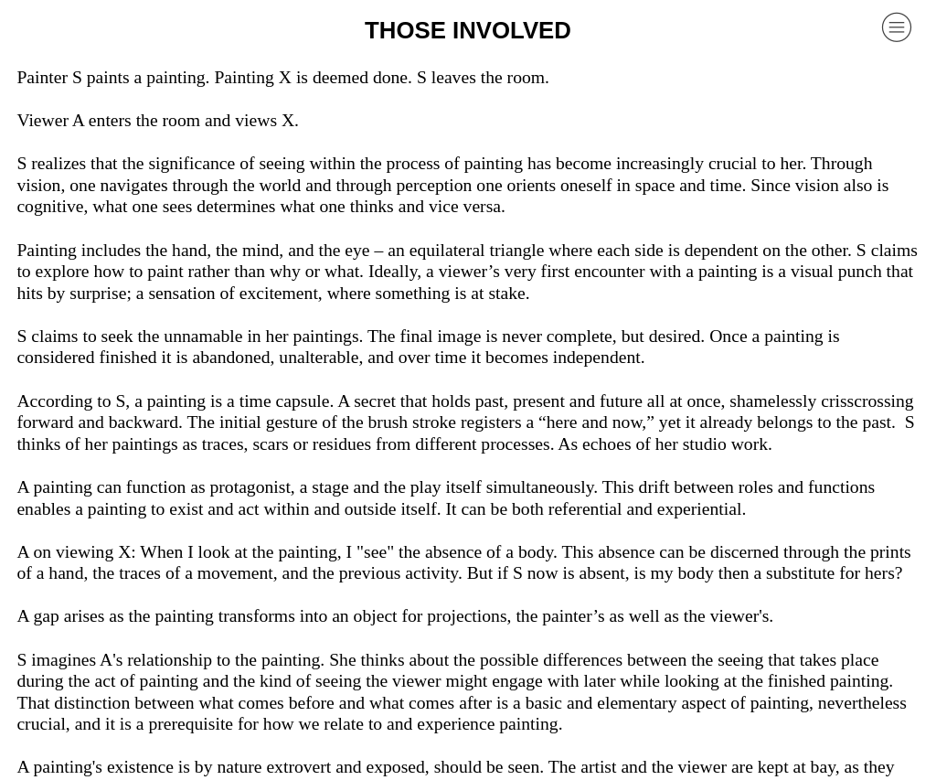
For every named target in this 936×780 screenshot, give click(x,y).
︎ (896, 27)
